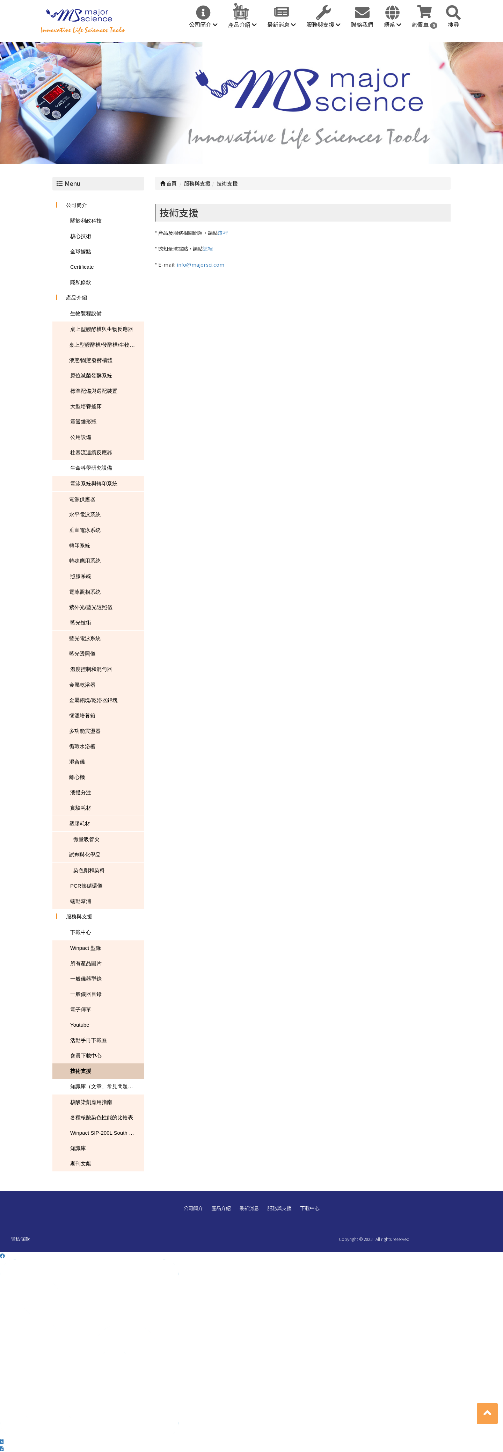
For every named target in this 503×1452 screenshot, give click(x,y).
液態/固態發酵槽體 (90, 360)
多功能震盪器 (85, 731)
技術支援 (80, 1071)
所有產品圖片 (86, 963)
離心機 (77, 777)
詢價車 (424, 24)
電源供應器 (82, 499)
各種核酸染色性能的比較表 (101, 1117)
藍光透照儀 (82, 654)
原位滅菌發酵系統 (91, 375)
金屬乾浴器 (82, 685)
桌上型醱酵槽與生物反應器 (101, 329)
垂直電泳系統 (85, 530)
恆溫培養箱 (82, 715)
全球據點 (80, 251)
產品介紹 (242, 24)
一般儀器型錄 (86, 979)
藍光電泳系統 (85, 638)
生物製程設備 (86, 313)
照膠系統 (80, 576)
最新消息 (281, 24)
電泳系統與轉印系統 (93, 483)
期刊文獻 (80, 1163)
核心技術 (80, 236)
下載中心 (80, 932)
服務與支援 (323, 24)
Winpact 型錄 (85, 948)
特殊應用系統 (85, 561)
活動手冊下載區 (88, 1040)
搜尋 (453, 24)
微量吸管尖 (86, 839)
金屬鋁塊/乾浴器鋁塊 (93, 700)
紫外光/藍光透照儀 (90, 607)
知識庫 (78, 1148)
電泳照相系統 (85, 592)
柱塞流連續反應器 (91, 452)
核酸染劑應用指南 (91, 1102)
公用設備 (80, 437)
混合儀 (77, 762)
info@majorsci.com (200, 264)
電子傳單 (80, 1009)
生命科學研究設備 (91, 468)
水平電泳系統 (85, 515)
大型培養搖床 (86, 406)
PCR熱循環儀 (86, 886)
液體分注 (80, 792)
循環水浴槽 (82, 746)
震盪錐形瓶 (83, 422)
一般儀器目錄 (86, 994)
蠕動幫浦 (80, 901)
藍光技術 (80, 623)
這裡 (222, 232)
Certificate (82, 267)
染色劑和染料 (89, 870)
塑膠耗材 (79, 823)
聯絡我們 (362, 24)
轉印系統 (79, 545)
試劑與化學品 (85, 855)
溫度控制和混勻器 (91, 669)
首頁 (168, 183)
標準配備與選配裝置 (93, 391)
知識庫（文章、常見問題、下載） (107, 1086)
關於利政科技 (86, 221)
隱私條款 (80, 282)
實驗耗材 (80, 808)
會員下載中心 (86, 1056)
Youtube (79, 1025)
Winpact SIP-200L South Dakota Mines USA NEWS (107, 1133)
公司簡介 (203, 24)
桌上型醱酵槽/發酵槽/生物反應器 (106, 345)
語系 (392, 24)
